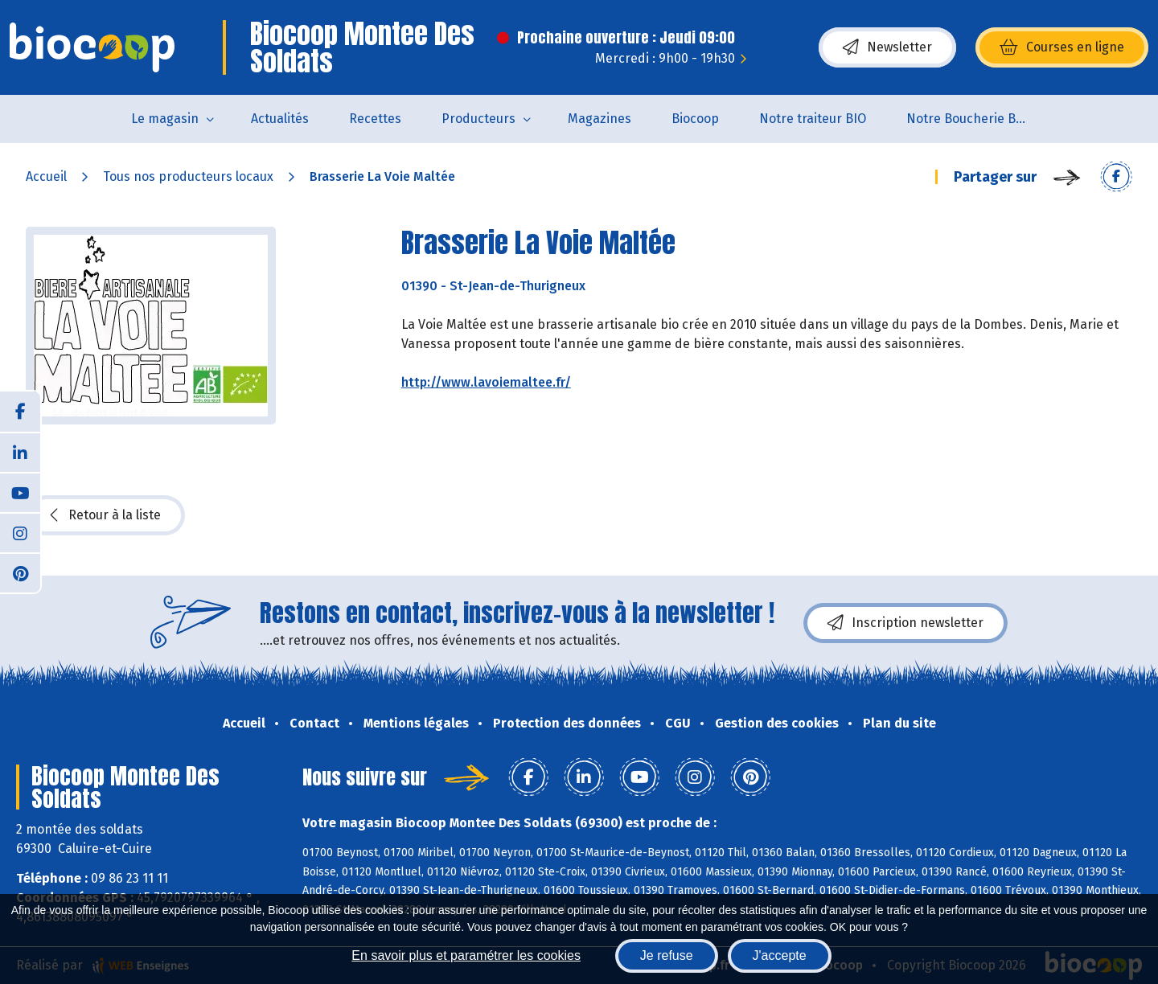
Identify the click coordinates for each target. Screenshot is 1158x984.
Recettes (375, 118)
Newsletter (887, 47)
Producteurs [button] (478, 118)
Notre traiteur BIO (812, 118)
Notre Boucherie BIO (967, 118)
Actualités (280, 118)
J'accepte (780, 955)
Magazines (599, 118)
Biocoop (695, 118)
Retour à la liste (105, 515)
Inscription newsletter (905, 623)
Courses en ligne (1062, 47)
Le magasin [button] (165, 118)
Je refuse (666, 955)
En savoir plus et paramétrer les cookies (466, 955)
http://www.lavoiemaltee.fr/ (486, 382)
